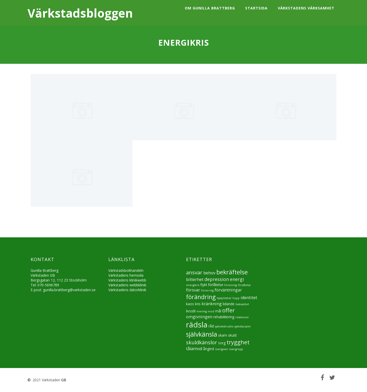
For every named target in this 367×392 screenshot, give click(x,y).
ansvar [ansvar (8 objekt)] (194, 272)
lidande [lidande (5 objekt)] (228, 303)
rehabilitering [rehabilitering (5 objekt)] (223, 316)
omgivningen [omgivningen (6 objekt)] (199, 317)
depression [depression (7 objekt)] (216, 279)
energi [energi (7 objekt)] (237, 279)
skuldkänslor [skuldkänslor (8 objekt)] (201, 342)
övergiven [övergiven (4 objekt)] (221, 349)
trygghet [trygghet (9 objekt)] (238, 342)
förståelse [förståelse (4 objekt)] (244, 285)
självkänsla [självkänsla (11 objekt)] (201, 334)
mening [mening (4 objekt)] (201, 311)
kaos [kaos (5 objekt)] (190, 303)
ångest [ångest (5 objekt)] (208, 348)
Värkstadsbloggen (80, 13)
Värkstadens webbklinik (127, 285)
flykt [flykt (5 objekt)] (203, 284)
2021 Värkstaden (46, 379)
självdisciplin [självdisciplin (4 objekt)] (242, 326)
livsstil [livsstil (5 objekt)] (190, 311)
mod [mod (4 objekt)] (211, 311)
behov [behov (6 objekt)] (209, 273)
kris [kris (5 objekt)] (198, 303)
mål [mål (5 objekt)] (218, 311)
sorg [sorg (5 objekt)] (222, 342)
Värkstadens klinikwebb (127, 280)
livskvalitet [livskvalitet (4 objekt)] (242, 304)
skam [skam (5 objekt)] (222, 335)
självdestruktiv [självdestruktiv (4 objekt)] (224, 326)
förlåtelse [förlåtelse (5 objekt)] (215, 284)
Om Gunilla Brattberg (210, 8)
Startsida (256, 8)
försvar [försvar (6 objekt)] (193, 290)
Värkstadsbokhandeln (125, 270)
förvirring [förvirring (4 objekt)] (207, 290)
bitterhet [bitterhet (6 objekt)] (194, 279)
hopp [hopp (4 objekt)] (236, 298)
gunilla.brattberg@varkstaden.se (69, 289)
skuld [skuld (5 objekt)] (232, 335)
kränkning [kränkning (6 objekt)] (212, 304)
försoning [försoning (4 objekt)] (230, 285)
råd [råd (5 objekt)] (211, 326)
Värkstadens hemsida (125, 275)
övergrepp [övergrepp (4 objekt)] (236, 349)
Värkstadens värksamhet (306, 8)
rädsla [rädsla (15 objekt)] (196, 325)
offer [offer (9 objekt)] (228, 310)
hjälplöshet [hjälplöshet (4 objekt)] (224, 298)
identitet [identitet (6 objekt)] (249, 297)
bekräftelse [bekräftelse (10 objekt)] (232, 272)
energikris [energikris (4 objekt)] (192, 285)
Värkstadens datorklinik (127, 289)
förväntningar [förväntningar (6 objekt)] (228, 290)
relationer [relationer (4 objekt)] (242, 317)
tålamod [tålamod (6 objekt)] (194, 348)
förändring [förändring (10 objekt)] (201, 297)
